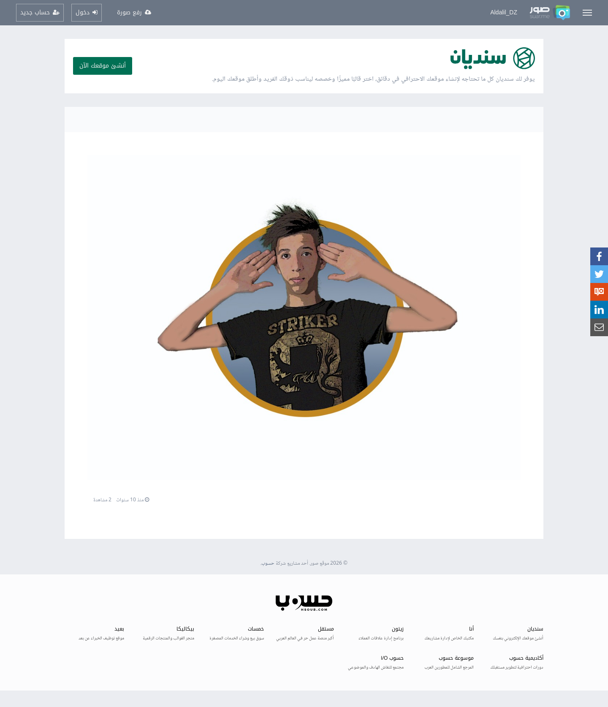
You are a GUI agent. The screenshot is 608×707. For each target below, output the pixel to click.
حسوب (267, 563)
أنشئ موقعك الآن (102, 65)
